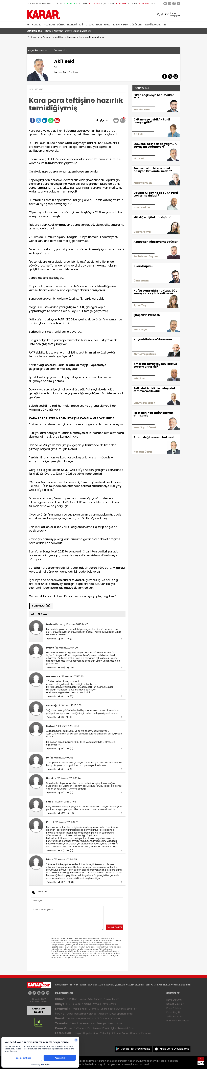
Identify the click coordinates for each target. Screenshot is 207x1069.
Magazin (81, 1018)
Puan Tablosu (173, 1008)
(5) (62, 748)
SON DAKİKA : (34, 31)
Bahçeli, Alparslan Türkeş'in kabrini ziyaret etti (68, 31)
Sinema (97, 1028)
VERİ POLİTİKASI (154, 984)
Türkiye (98, 999)
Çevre (107, 999)
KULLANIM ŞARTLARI (114, 984)
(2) (62, 850)
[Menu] (164, 25)
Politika (73, 999)
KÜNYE (82, 984)
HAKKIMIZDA (61, 984)
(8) (63, 769)
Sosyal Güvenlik (117, 1008)
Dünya (61, 24)
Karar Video (120, 24)
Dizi (89, 1028)
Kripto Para (86, 24)
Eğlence (115, 1018)
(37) (63, 882)
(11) (62, 792)
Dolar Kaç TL (173, 1012)
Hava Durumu (174, 999)
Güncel (36, 24)
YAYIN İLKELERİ (95, 984)
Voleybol (92, 1013)
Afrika (112, 1004)
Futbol (69, 1013)
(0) (71, 638)
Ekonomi (72, 24)
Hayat (107, 24)
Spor (99, 24)
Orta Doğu (74, 1004)
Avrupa (97, 1004)
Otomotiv (94, 1008)
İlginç (113, 1028)
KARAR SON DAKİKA (39, 1010)
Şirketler (132, 1008)
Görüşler (136, 24)
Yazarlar (49, 24)
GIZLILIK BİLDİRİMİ (135, 984)
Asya (105, 1004)
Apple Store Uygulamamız (174, 1048)
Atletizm (103, 1013)
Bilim (119, 1023)
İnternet (84, 1023)
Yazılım (111, 1023)
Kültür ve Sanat (120, 1033)
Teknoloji (61, 1023)
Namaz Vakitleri (175, 1004)
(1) (62, 717)
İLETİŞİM (74, 984)
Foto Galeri (63, 1033)
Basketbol (80, 1013)
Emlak (83, 1008)
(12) (63, 667)
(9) (63, 638)
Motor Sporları (117, 1013)
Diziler (71, 1018)
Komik (105, 1028)
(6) (63, 696)
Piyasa (75, 1008)
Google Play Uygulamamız (135, 1048)
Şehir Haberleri (174, 1016)
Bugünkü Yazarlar (38, 50)
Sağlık (90, 1018)
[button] (97, 120)
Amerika (86, 1004)
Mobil (75, 1023)
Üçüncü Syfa (86, 999)
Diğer (130, 1013)
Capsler (87, 1033)
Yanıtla (52, 638)
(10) (63, 813)
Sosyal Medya (98, 1023)
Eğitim (115, 999)
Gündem (81, 1028)
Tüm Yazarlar (59, 50)
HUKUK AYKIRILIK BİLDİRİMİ (176, 984)
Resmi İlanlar (152, 24)
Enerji (104, 1008)
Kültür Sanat (102, 1018)
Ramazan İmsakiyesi (177, 1020)
